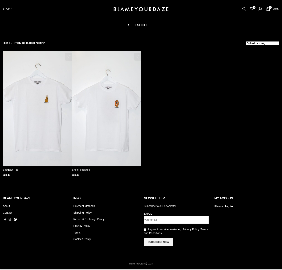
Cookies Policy (82, 239)
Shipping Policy (82, 213)
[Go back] (130, 27)
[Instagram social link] (9, 220)
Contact (7, 213)
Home (6, 44)
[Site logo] (141, 9)
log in (229, 206)
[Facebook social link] (5, 220)
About (6, 206)
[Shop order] (262, 45)
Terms (77, 233)
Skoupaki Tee (11, 171)
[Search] (244, 10)
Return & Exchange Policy (89, 219)
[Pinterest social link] (15, 220)
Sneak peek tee (81, 171)
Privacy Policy (81, 226)
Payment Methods (84, 206)
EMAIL (148, 214)
